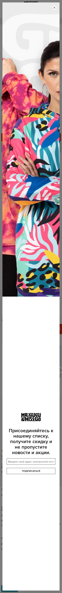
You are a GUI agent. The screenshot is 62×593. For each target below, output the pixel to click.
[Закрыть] (54, 8)
